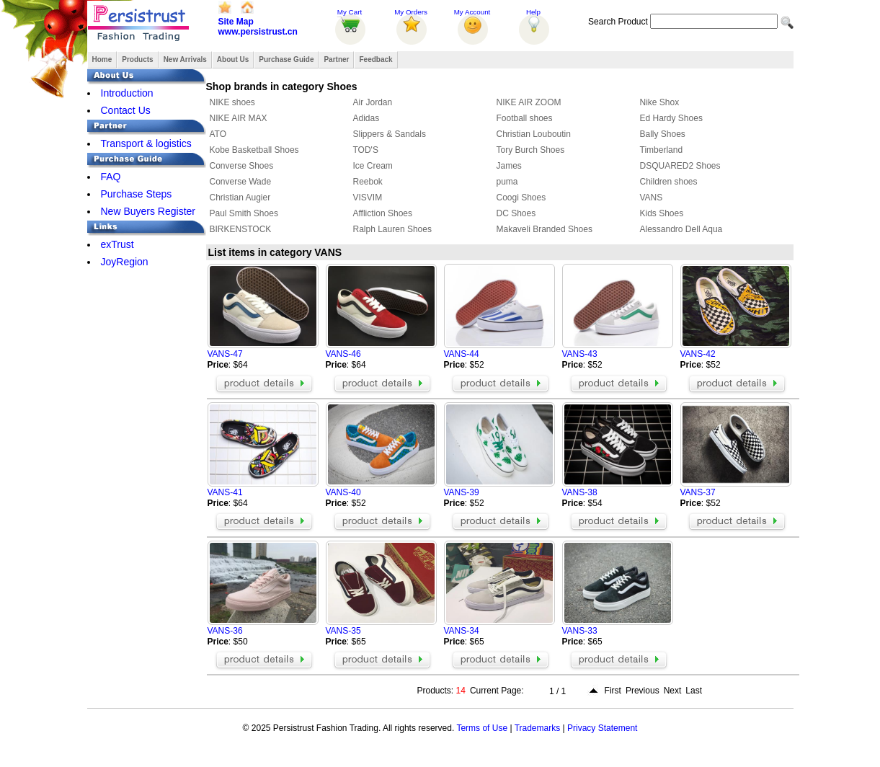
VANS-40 (343, 492)
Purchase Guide (286, 59)
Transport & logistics (146, 143)
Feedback (375, 59)
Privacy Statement (602, 728)
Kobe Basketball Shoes (254, 150)
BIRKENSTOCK (241, 229)
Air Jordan (373, 102)
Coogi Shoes (521, 197)
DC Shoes (516, 213)
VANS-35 (343, 631)
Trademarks (538, 728)
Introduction (127, 93)
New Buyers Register (148, 211)
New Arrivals (185, 59)
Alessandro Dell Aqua (681, 229)
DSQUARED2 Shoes (680, 166)
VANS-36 (225, 631)
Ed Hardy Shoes (671, 118)
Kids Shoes (662, 213)
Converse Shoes (242, 166)
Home (102, 59)
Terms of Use (481, 728)
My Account (472, 12)
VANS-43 (579, 354)
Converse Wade (241, 182)
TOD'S (365, 150)
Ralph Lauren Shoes (392, 229)
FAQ (111, 176)
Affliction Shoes (383, 213)
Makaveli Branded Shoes (544, 229)
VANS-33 (579, 631)
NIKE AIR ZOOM (529, 102)
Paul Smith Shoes (244, 213)
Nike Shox (660, 102)
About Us (233, 59)
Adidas (366, 118)
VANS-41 (225, 492)
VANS (651, 197)
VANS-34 (461, 631)
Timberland (661, 150)
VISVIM (368, 197)
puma (507, 182)
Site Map (236, 22)
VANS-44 (461, 354)
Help (533, 12)
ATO (218, 134)
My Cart (349, 12)
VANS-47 (225, 354)
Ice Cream (373, 166)
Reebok (368, 182)
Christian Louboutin (534, 134)
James (509, 166)
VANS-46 (343, 354)
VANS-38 (579, 492)
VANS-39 (461, 492)
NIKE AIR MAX (238, 118)
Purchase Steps (136, 194)
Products (137, 59)
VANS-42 (698, 354)
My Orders (410, 12)
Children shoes (669, 182)
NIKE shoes (232, 102)
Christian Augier (240, 197)
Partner (336, 59)
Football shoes (525, 118)
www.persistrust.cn (258, 32)
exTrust (117, 244)
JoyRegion (124, 261)
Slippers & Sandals (389, 134)
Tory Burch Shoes (531, 150)
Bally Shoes (662, 134)
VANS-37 (698, 492)
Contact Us (126, 110)
